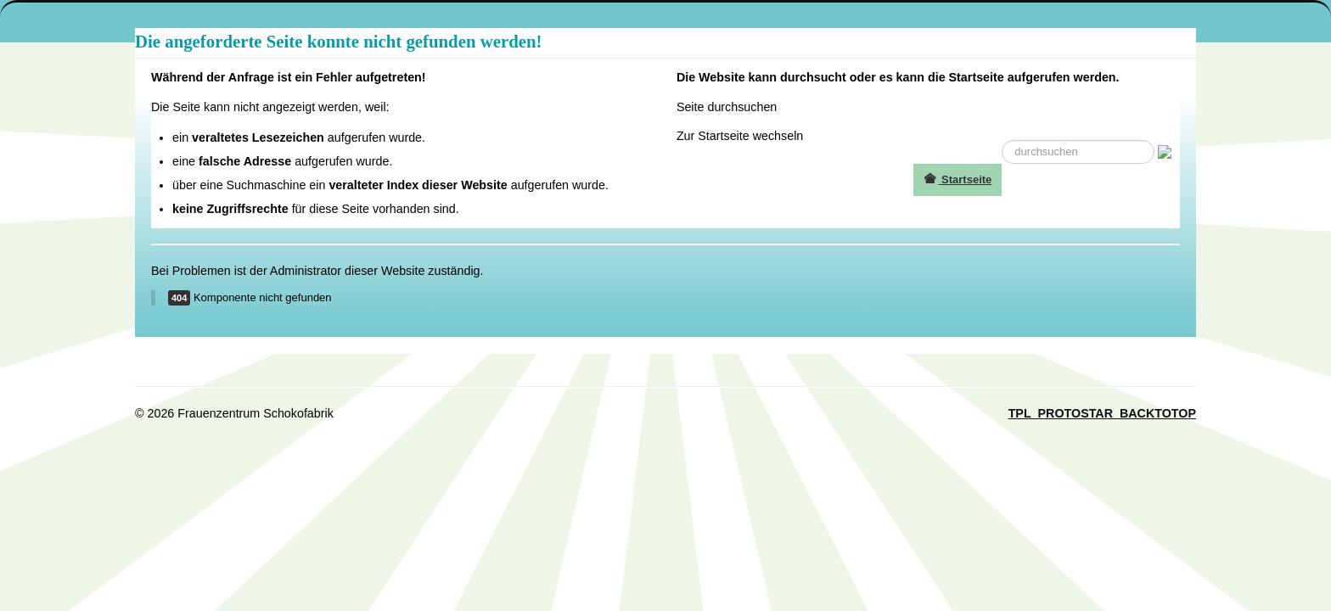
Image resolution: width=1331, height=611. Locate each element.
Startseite (957, 179)
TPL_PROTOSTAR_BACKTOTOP (1102, 413)
